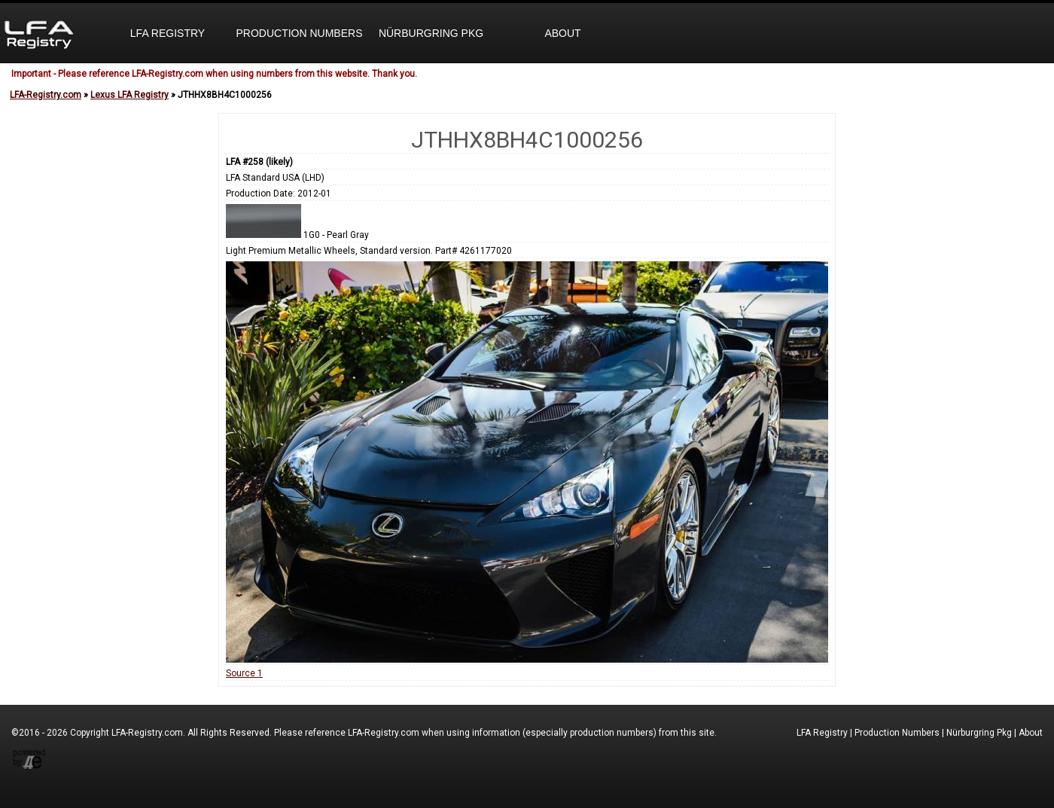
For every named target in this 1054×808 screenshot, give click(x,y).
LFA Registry (167, 33)
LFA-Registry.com (45, 95)
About (562, 33)
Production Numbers (299, 33)
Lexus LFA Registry (129, 95)
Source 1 (244, 673)
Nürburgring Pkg (431, 33)
